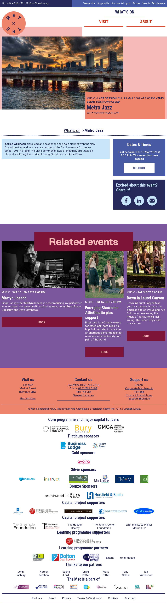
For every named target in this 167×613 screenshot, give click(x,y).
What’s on (124, 12)
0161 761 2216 (89, 385)
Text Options (158, 3)
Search (146, 3)
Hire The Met (83, 391)
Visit (103, 21)
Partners (37, 598)
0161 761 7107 (87, 388)
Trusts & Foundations (139, 395)
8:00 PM (40, 292)
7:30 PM (116, 302)
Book (41, 322)
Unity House (127, 557)
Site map (129, 598)
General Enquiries (83, 395)
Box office (16, 3)
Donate (139, 385)
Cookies (113, 598)
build (137, 408)
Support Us (103, 3)
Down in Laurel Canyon (145, 298)
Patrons (139, 391)
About (146, 21)
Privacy (66, 598)
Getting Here (27, 398)
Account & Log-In (120, 3)
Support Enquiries (139, 398)
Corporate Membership (139, 388)
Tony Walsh (125, 573)
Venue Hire (89, 3)
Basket (136, 3)
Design (128, 408)
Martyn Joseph (14, 298)
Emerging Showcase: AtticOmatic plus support (102, 312)
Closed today (42, 3)
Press (52, 598)
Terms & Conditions (89, 598)
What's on (72, 130)
